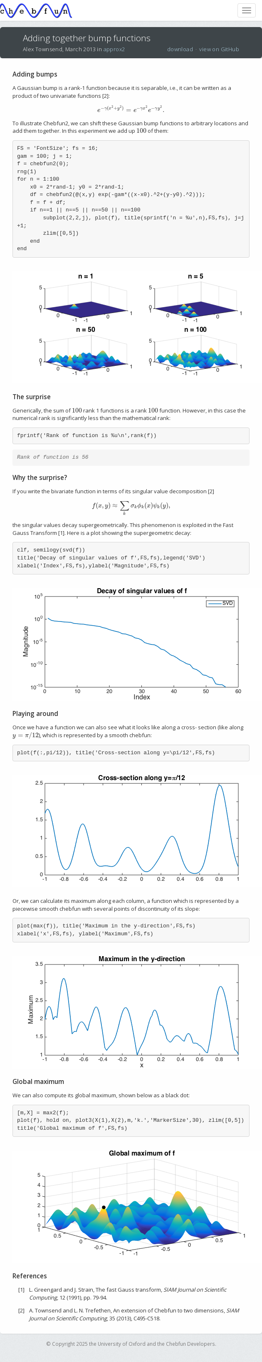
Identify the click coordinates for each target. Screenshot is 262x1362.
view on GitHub (219, 49)
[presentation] (130, 110)
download (180, 49)
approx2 (114, 49)
